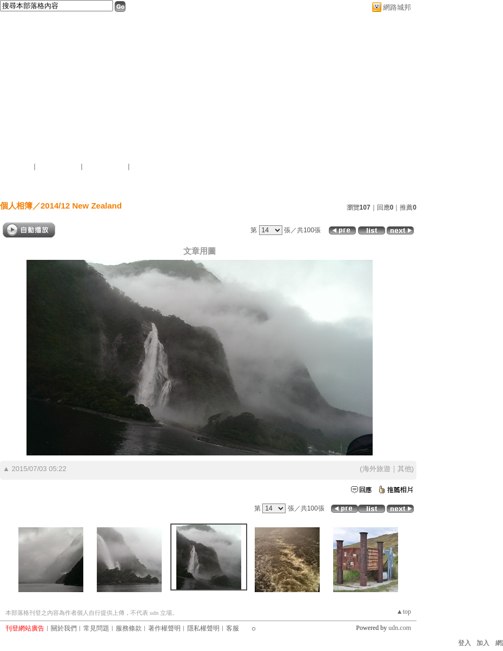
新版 (92, 142)
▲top (403, 611)
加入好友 (18, 166)
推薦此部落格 (58, 166)
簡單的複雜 (32, 142)
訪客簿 (243, 186)
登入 (464, 643)
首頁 (75, 186)
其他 (405, 469)
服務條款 (129, 628)
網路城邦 (397, 7)
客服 (232, 628)
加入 (482, 643)
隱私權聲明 (203, 628)
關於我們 (64, 628)
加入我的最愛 (106, 166)
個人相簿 (185, 186)
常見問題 (96, 628)
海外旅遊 (376, 469)
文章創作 (124, 186)
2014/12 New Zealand (81, 205)
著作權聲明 (164, 628)
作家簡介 (302, 186)
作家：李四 (21, 155)
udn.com (399, 628)
